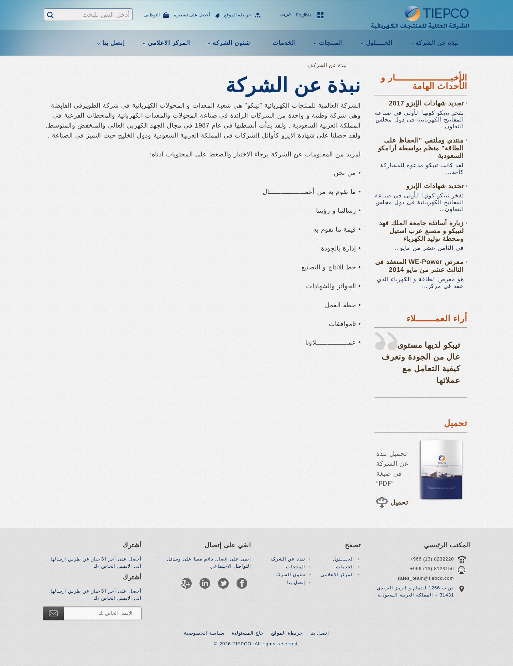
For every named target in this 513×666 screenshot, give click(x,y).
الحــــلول (379, 43)
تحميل (399, 502)
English (303, 15)
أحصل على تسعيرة (192, 15)
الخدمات (284, 43)
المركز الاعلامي (169, 43)
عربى (285, 15)
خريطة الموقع (238, 15)
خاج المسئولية (248, 633)
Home (357, 65)
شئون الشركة (231, 43)
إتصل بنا (113, 43)
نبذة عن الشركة (437, 43)
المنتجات (331, 43)
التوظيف (152, 15)
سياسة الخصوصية (204, 633)
